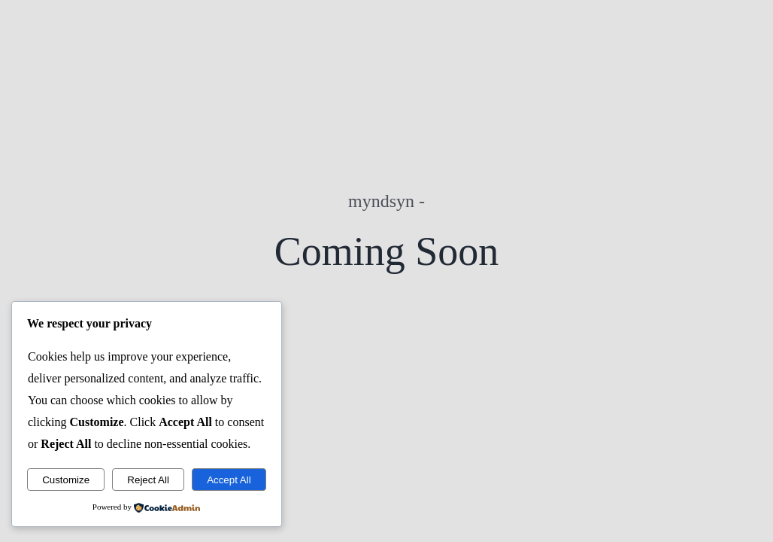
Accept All (229, 480)
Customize (65, 480)
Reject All (148, 480)
